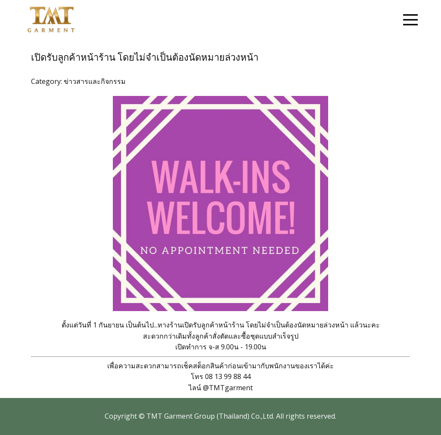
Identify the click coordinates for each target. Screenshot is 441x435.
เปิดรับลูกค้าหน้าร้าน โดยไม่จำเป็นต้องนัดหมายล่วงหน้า (144, 57)
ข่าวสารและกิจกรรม (95, 81)
